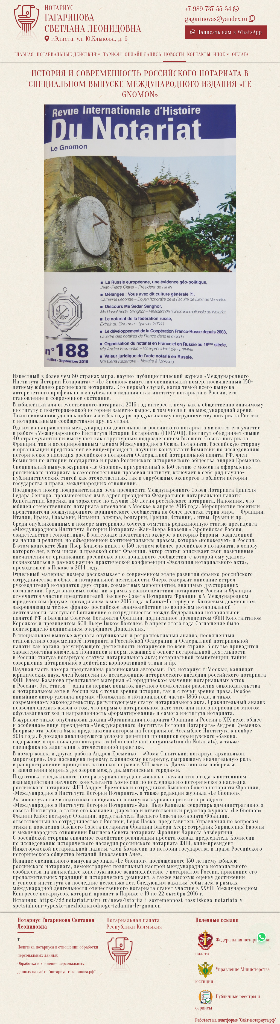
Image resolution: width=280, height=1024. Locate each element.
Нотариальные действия (66, 54)
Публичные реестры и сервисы (227, 1000)
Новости (174, 54)
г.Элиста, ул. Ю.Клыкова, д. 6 (86, 38)
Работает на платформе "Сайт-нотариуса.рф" (235, 1020)
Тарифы (112, 54)
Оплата (240, 54)
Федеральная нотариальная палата (233, 943)
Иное (219, 54)
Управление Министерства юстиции (232, 973)
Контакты (198, 54)
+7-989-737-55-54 (212, 9)
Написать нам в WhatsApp (226, 32)
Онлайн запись (143, 54)
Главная (24, 54)
